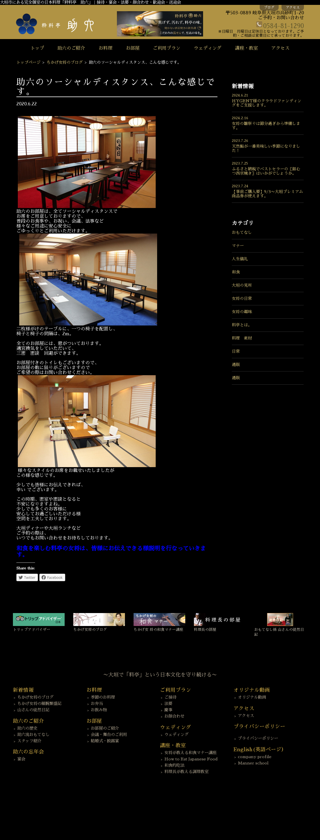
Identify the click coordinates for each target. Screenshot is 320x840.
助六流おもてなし (33, 735)
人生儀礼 (240, 259)
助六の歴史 (27, 728)
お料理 (105, 48)
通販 (236, 365)
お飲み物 (99, 710)
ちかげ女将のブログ (65, 62)
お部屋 (133, 48)
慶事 (168, 710)
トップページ (28, 62)
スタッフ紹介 (29, 741)
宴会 (21, 759)
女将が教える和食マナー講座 (190, 753)
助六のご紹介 (71, 48)
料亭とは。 (242, 325)
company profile (254, 757)
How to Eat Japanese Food (191, 759)
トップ (37, 48)
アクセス (293, 7)
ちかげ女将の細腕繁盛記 (39, 704)
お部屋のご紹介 (105, 728)
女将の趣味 (242, 312)
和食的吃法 (174, 765)
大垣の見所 (242, 285)
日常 (236, 351)
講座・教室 (246, 48)
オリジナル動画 (252, 697)
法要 (168, 704)
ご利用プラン (166, 48)
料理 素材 (242, 338)
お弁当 (97, 704)
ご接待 (170, 697)
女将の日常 (242, 298)
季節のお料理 (103, 697)
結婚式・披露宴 (105, 741)
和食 (236, 272)
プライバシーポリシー (258, 738)
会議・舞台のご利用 (109, 735)
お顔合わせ (174, 716)
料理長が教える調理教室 (186, 772)
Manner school (253, 763)
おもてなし (242, 232)
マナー (238, 246)
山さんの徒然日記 (33, 710)
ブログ (269, 7)
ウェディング (207, 48)
